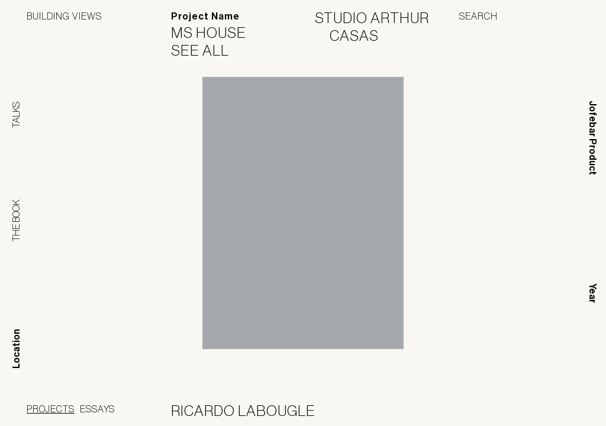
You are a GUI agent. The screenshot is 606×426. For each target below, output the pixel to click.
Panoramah (472, 411)
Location (16, 349)
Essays (97, 409)
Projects (51, 409)
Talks (16, 115)
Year (592, 293)
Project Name (205, 16)
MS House (216, 32)
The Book (16, 220)
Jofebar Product (592, 138)
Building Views (64, 16)
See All (207, 50)
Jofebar (548, 406)
